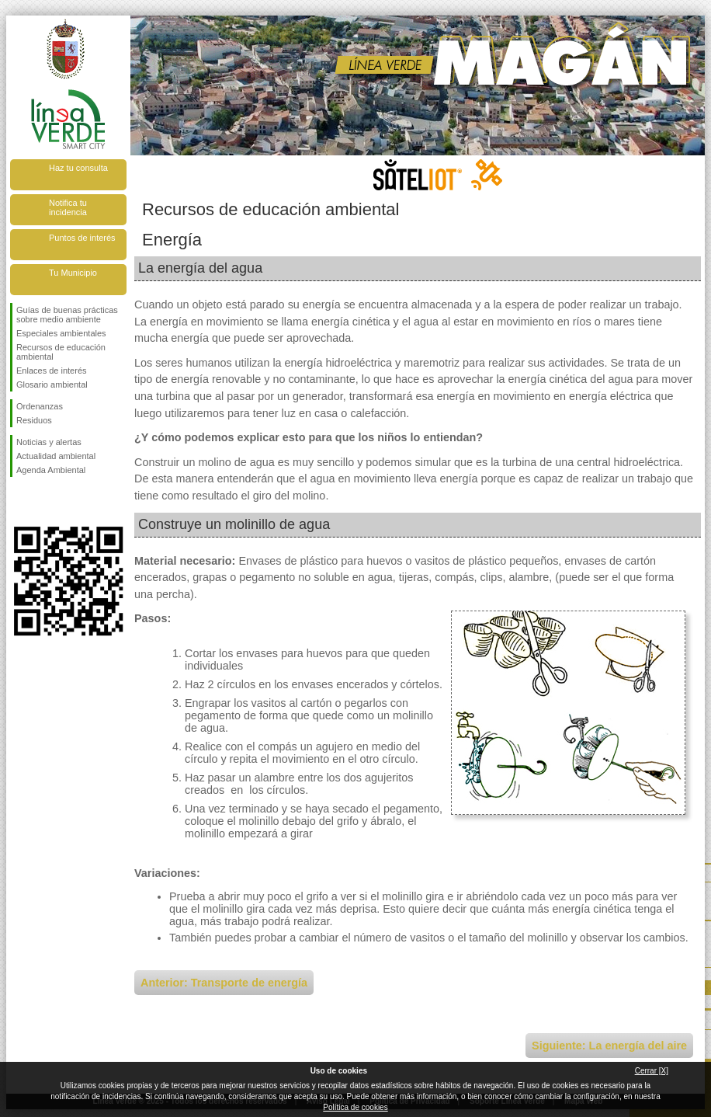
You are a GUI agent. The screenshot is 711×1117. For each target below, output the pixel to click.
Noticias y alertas (49, 442)
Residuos (34, 420)
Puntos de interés (82, 237)
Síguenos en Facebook (19, 501)
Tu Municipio (73, 272)
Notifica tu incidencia (68, 207)
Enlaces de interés (51, 370)
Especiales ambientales (61, 333)
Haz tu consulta (78, 167)
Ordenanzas (39, 406)
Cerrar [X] (651, 1071)
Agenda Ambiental (50, 470)
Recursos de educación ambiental (61, 352)
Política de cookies (355, 1107)
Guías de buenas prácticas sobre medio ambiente (67, 314)
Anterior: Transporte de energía (223, 982)
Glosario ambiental (52, 384)
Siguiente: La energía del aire (609, 1045)
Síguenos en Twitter (45, 501)
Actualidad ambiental (55, 456)
